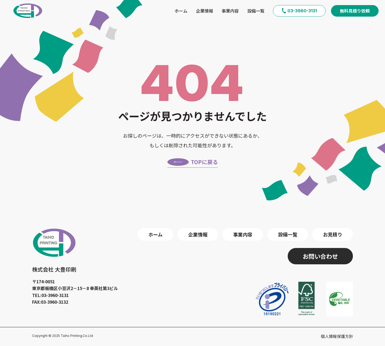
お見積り (332, 234)
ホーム (181, 10)
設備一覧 (255, 10)
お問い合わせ (320, 256)
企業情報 (204, 10)
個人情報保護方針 (337, 336)
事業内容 (230, 10)
